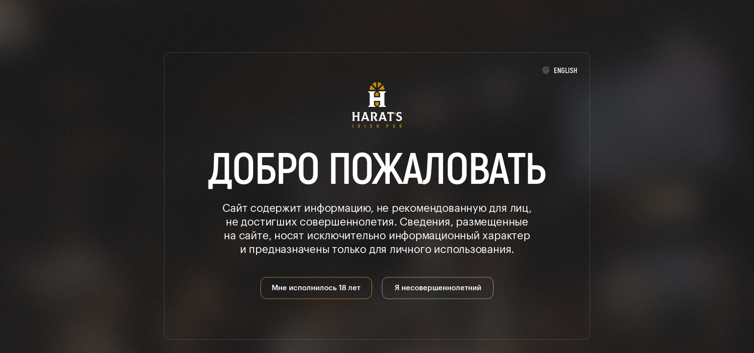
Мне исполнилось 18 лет (316, 287)
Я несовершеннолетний (438, 287)
